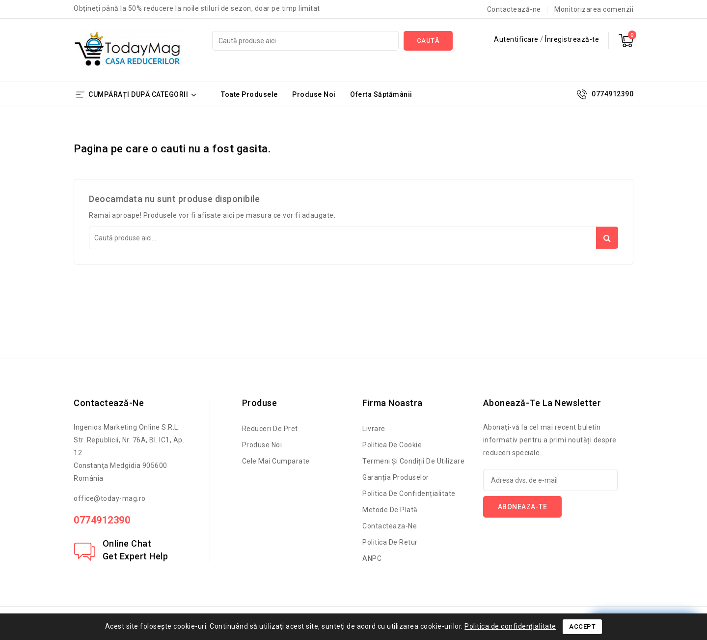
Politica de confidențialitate (409, 493)
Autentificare (517, 39)
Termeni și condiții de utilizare (413, 461)
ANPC (371, 558)
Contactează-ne (514, 9)
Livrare (373, 429)
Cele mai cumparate (276, 461)
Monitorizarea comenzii (593, 9)
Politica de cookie (392, 445)
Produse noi (262, 445)
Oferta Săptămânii (381, 94)
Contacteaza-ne (389, 526)
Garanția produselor (395, 477)
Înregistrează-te (572, 39)
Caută (428, 40)
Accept (582, 626)
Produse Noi (314, 94)
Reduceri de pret (270, 429)
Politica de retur (390, 542)
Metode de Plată (390, 510)
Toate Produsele (249, 94)
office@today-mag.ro (110, 498)
